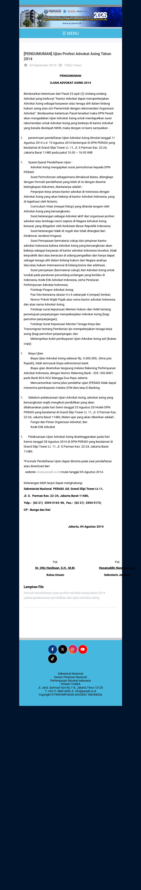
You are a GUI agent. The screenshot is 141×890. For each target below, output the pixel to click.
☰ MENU (70, 33)
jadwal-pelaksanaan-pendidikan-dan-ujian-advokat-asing (61, 597)
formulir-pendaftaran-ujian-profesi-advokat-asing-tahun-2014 (64, 593)
